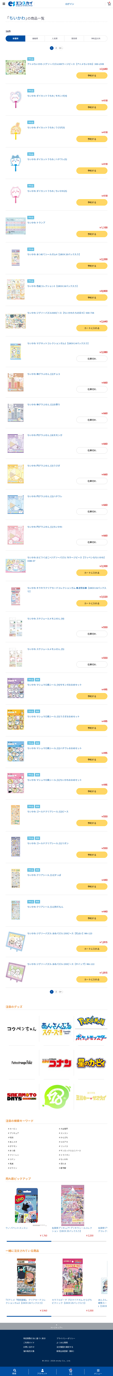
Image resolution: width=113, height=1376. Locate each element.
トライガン (65, 1154)
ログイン (69, 3)
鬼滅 (11, 1163)
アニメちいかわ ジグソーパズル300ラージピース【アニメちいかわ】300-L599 (65, 64)
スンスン (64, 1133)
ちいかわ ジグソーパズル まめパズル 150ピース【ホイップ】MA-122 (60, 964)
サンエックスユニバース (71, 1150)
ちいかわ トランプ (36, 222)
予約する (92, 75)
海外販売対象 (28, 1351)
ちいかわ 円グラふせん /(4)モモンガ (44, 435)
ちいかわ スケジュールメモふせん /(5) (45, 649)
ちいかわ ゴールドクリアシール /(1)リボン (48, 843)
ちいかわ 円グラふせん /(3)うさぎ (43, 465)
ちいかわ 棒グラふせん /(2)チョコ (43, 373)
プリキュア (14, 1133)
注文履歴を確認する (64, 1347)
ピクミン (13, 1168)
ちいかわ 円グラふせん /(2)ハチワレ (44, 496)
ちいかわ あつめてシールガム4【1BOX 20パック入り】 (54, 254)
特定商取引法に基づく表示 (34, 1338)
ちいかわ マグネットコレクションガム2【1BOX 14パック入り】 (58, 343)
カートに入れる (91, 328)
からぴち (64, 1137)
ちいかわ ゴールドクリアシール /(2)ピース (47, 811)
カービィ (13, 1128)
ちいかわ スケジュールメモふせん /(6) (45, 618)
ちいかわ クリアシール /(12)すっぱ (44, 875)
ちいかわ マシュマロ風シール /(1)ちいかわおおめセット (54, 779)
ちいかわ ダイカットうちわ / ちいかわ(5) (47, 190)
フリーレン (14, 1154)
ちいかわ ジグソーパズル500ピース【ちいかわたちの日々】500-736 (60, 312)
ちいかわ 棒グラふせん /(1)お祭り (43, 404)
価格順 (35, 38)
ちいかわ (64, 1159)
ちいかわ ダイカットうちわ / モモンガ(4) (47, 95)
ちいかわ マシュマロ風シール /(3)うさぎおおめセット (53, 716)
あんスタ (13, 1141)
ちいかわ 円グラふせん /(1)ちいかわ (44, 526)
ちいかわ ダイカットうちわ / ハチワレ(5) (47, 159)
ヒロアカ (64, 1141)
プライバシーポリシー (65, 1338)
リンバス (64, 1146)
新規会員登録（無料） (65, 1351)
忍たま (63, 1163)
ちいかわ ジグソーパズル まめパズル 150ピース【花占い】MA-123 (59, 933)
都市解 (63, 1168)
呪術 (11, 1137)
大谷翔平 (64, 1128)
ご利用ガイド (28, 1342)
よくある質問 (62, 1342)
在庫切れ (92, 358)
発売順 (74, 38)
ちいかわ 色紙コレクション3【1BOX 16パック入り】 (53, 286)
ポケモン (13, 1146)
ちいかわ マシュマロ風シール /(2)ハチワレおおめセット (54, 748)
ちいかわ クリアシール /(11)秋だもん (45, 906)
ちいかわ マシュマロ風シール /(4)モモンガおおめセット (54, 684)
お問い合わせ (28, 1347)
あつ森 (12, 1150)
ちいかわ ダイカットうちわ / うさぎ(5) (46, 127)
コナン (12, 1159)
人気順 (54, 38)
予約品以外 (95, 38)
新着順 (15, 38)
